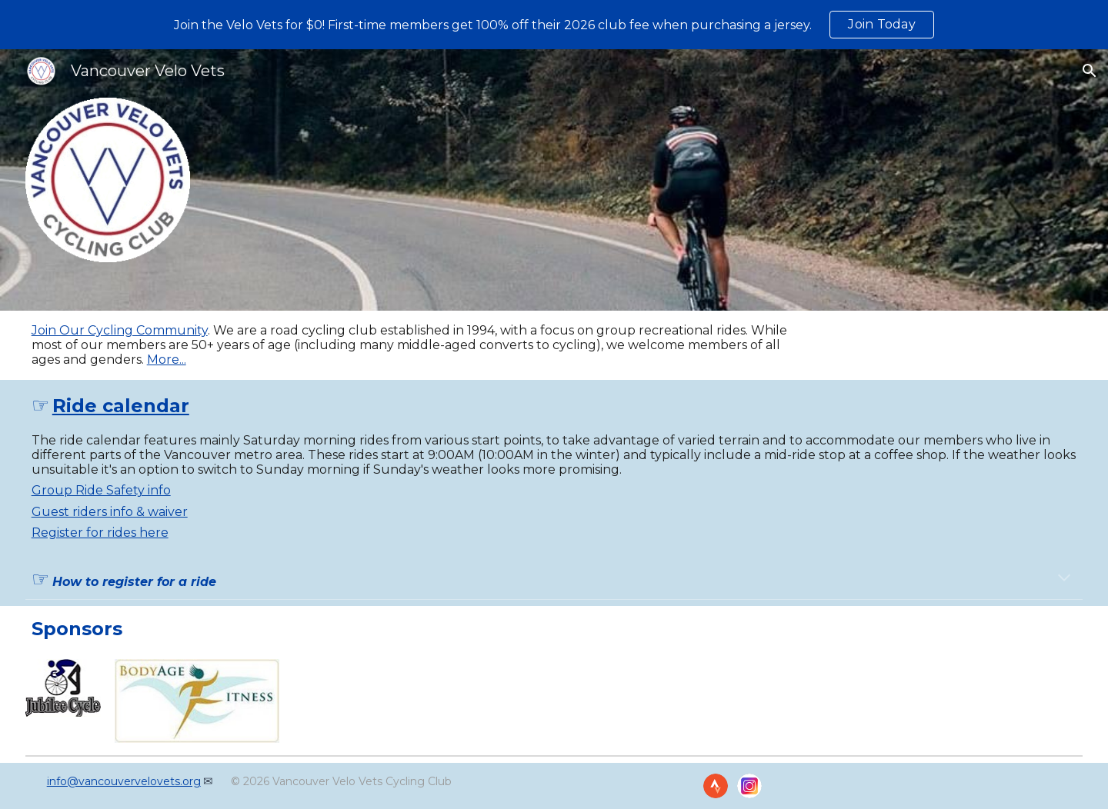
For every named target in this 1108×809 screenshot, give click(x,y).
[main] (420, 345)
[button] (1089, 70)
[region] (554, 24)
